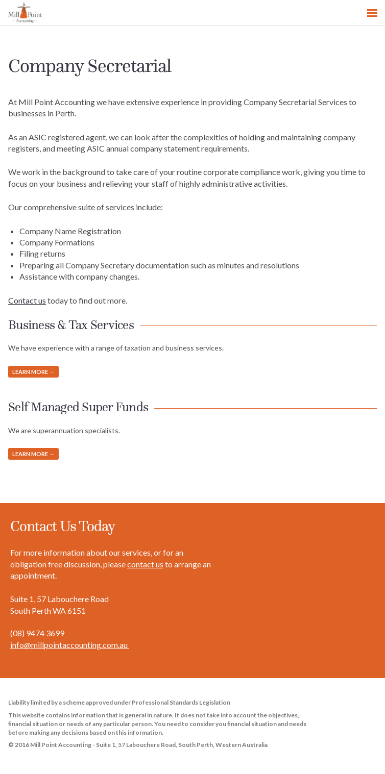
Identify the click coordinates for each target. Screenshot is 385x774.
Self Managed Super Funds (78, 407)
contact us (145, 564)
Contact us (27, 300)
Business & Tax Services (71, 325)
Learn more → (33, 371)
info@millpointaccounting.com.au (69, 645)
